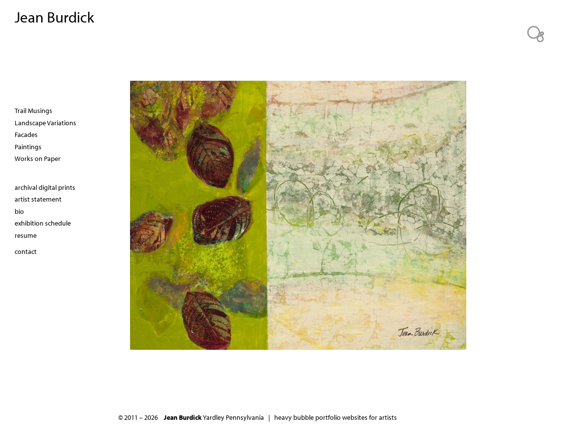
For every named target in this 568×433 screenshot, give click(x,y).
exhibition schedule (43, 223)
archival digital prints (45, 187)
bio (19, 211)
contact (26, 251)
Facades (26, 134)
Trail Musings (33, 110)
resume (26, 235)
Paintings (28, 146)
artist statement (38, 199)
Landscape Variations (45, 122)
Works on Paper (38, 158)
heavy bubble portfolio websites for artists (335, 417)
